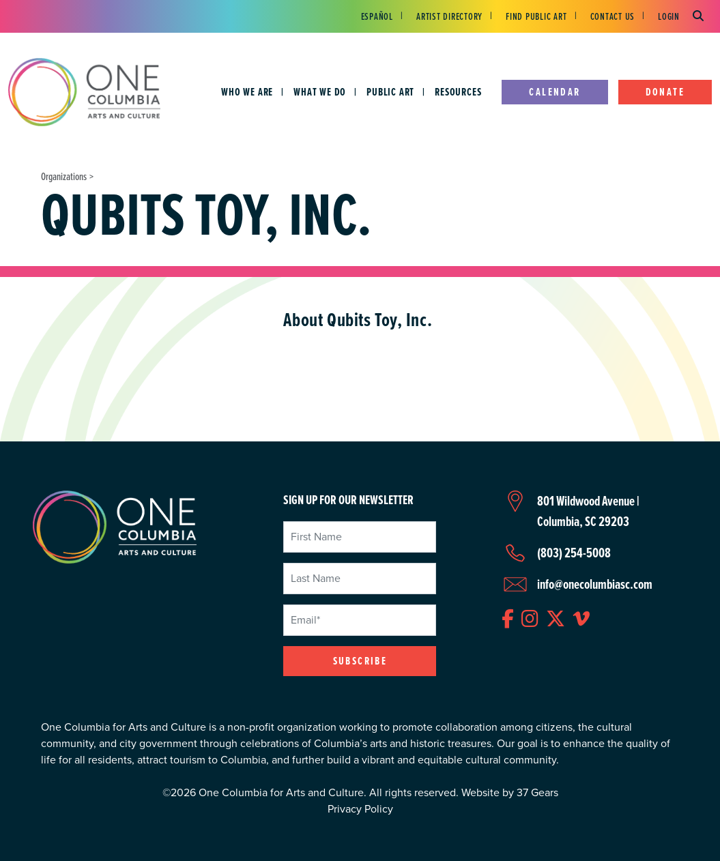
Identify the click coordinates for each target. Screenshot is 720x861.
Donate (665, 92)
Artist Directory (449, 16)
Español (377, 16)
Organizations (64, 176)
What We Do (319, 92)
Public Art (390, 92)
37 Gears (537, 792)
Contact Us (612, 16)
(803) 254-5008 (574, 552)
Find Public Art (536, 16)
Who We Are (247, 92)
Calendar (554, 92)
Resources (458, 92)
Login (669, 16)
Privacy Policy (360, 809)
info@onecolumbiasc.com (594, 584)
